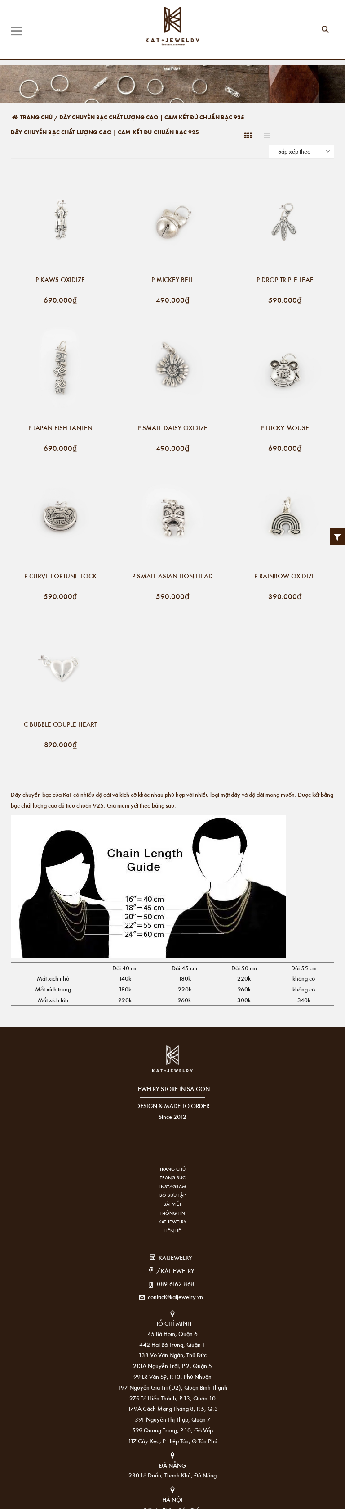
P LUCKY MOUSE (285, 428)
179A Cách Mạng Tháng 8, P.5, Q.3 (173, 1408)
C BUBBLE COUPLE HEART (60, 724)
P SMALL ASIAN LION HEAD (172, 576)
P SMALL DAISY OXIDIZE (172, 428)
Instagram (172, 1186)
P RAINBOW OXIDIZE (284, 576)
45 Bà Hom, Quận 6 (172, 1333)
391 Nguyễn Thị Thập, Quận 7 (173, 1419)
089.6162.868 (176, 1283)
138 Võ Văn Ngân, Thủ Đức (172, 1354)
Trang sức (173, 1177)
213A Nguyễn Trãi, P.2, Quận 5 (172, 1365)
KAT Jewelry (172, 1221)
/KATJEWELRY (175, 1270)
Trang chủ (172, 1169)
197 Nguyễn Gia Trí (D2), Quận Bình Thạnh (172, 1387)
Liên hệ (172, 1230)
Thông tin (172, 1213)
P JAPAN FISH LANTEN (60, 428)
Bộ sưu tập (172, 1195)
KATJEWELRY (175, 1257)
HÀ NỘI (172, 1499)
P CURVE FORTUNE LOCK (60, 576)
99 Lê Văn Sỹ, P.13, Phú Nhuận (172, 1376)
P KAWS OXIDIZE (60, 280)
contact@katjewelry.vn (175, 1296)
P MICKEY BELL (172, 280)
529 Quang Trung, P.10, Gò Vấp (172, 1430)
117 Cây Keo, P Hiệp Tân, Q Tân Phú (172, 1440)
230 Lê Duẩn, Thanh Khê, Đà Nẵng (172, 1475)
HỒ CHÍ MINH (172, 1323)
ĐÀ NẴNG (172, 1465)
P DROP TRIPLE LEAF (285, 280)
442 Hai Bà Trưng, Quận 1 (172, 1344)
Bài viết (172, 1204)
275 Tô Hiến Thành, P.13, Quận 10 (172, 1398)
